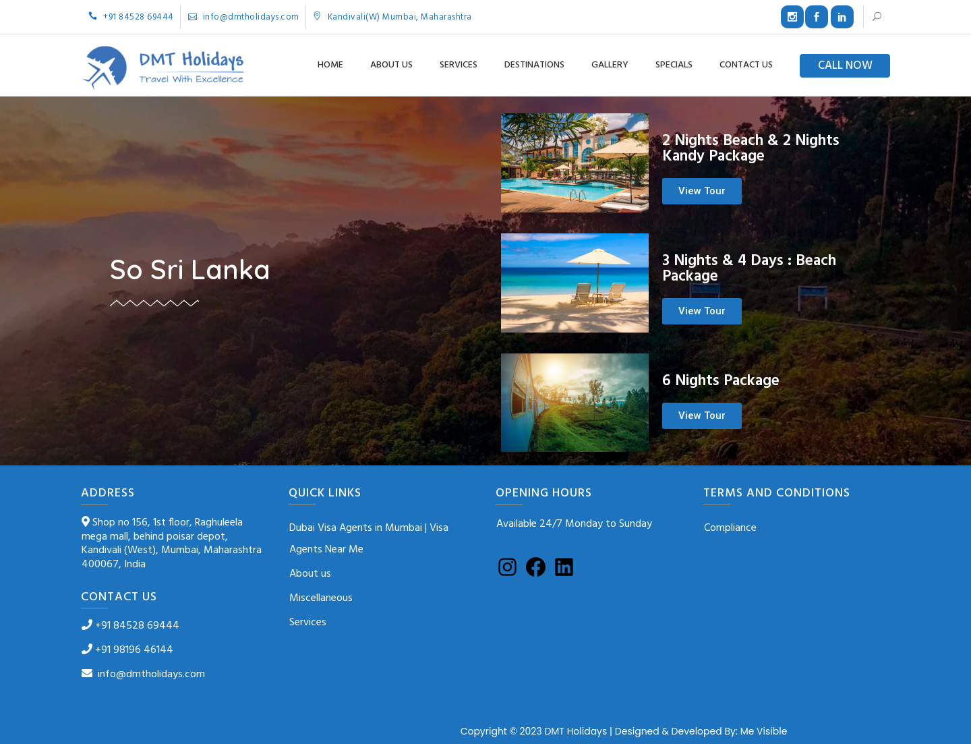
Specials (674, 65)
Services (458, 65)
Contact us (746, 65)
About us (391, 65)
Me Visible (764, 731)
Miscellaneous (321, 598)
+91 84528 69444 (131, 17)
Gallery (609, 65)
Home (330, 65)
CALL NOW (845, 66)
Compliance (730, 528)
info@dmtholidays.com (243, 17)
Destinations (534, 65)
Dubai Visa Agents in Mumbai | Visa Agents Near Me (368, 539)
